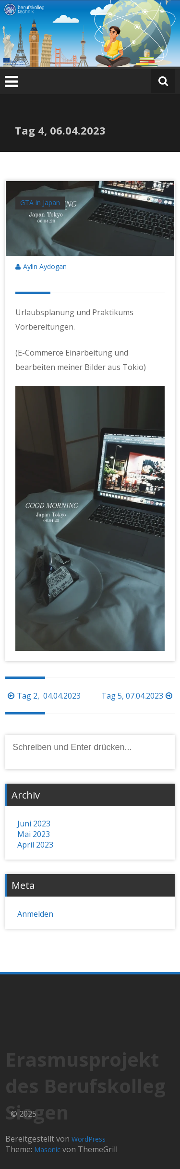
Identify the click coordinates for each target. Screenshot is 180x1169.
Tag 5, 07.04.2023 (138, 695)
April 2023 (35, 844)
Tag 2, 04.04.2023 (44, 695)
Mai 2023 (33, 834)
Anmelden (35, 914)
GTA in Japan (40, 202)
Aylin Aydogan (45, 266)
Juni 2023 (33, 823)
